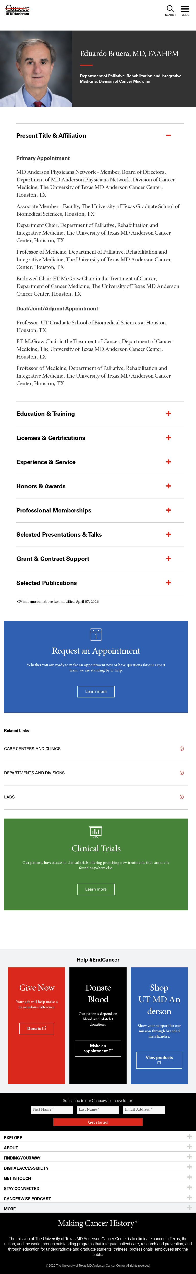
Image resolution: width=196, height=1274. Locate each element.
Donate (36, 1028)
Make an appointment (98, 1048)
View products (159, 1060)
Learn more (96, 691)
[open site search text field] (170, 11)
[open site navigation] (185, 11)
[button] (87, 136)
